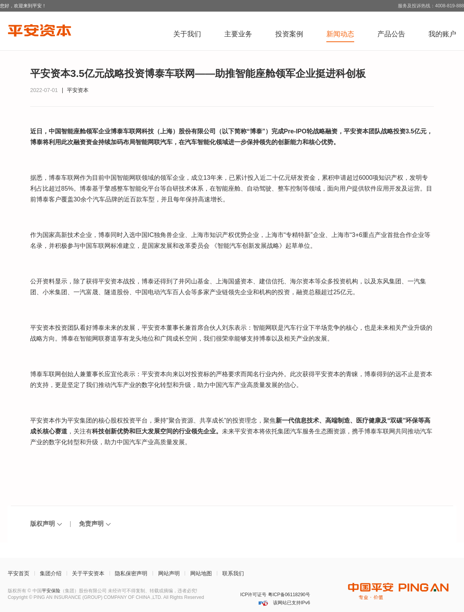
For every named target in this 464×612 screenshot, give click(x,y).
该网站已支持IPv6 (291, 602)
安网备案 (232, 595)
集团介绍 (50, 573)
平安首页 (18, 573)
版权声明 (42, 523)
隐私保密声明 (131, 573)
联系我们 (233, 573)
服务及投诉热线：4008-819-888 (431, 6)
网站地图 (201, 573)
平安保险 (51, 590)
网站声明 (169, 573)
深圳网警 (222, 595)
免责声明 (91, 523)
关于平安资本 (88, 573)
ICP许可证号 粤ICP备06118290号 (275, 594)
